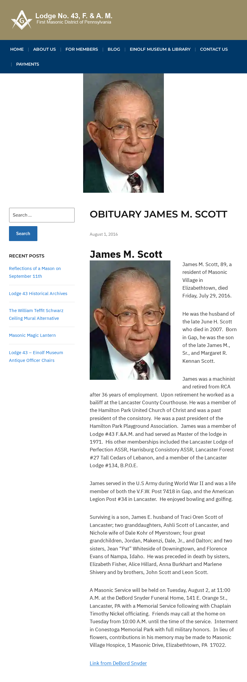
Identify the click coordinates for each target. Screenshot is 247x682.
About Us (44, 49)
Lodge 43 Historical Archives (38, 293)
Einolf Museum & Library (160, 49)
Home (17, 49)
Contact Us (214, 49)
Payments (27, 64)
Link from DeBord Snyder (118, 663)
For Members (81, 49)
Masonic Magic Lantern (32, 335)
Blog (114, 49)
